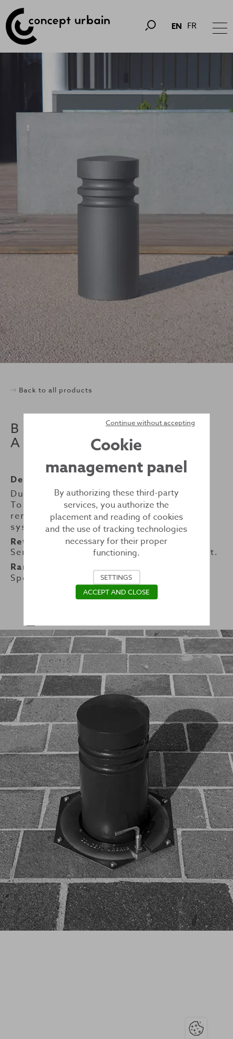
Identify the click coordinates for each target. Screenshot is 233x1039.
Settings (116, 577)
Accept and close (116, 592)
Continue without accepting (150, 422)
